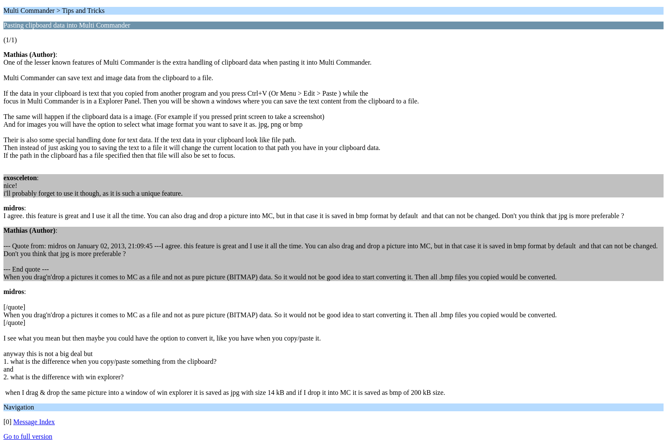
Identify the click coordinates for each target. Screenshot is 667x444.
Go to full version (27, 436)
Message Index (34, 421)
